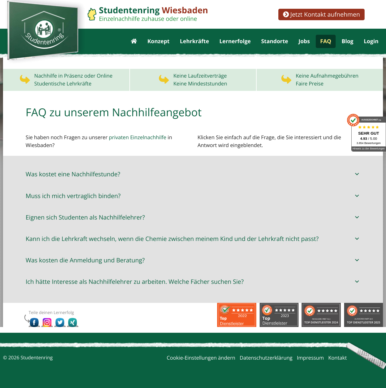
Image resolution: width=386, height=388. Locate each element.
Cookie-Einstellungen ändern (201, 359)
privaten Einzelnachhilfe (136, 139)
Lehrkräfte (194, 42)
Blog (347, 42)
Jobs (304, 42)
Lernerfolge (235, 42)
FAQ (325, 42)
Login (371, 42)
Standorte (274, 42)
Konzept (158, 42)
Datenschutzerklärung (266, 359)
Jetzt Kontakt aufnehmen (321, 14)
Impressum (310, 359)
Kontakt (337, 359)
